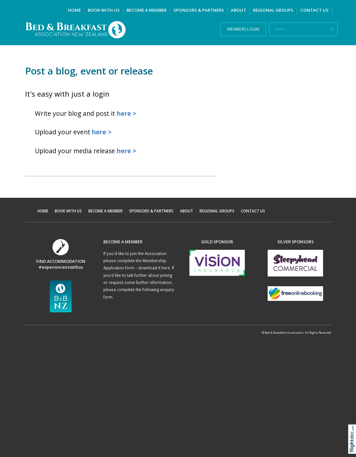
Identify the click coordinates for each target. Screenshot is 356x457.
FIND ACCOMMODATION (60, 261)
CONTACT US (314, 10)
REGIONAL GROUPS (273, 10)
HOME (74, 10)
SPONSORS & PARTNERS (198, 10)
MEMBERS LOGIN (243, 29)
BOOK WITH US (104, 10)
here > (126, 113)
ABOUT (238, 10)
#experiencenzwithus (60, 267)
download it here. (154, 267)
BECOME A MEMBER (146, 10)
